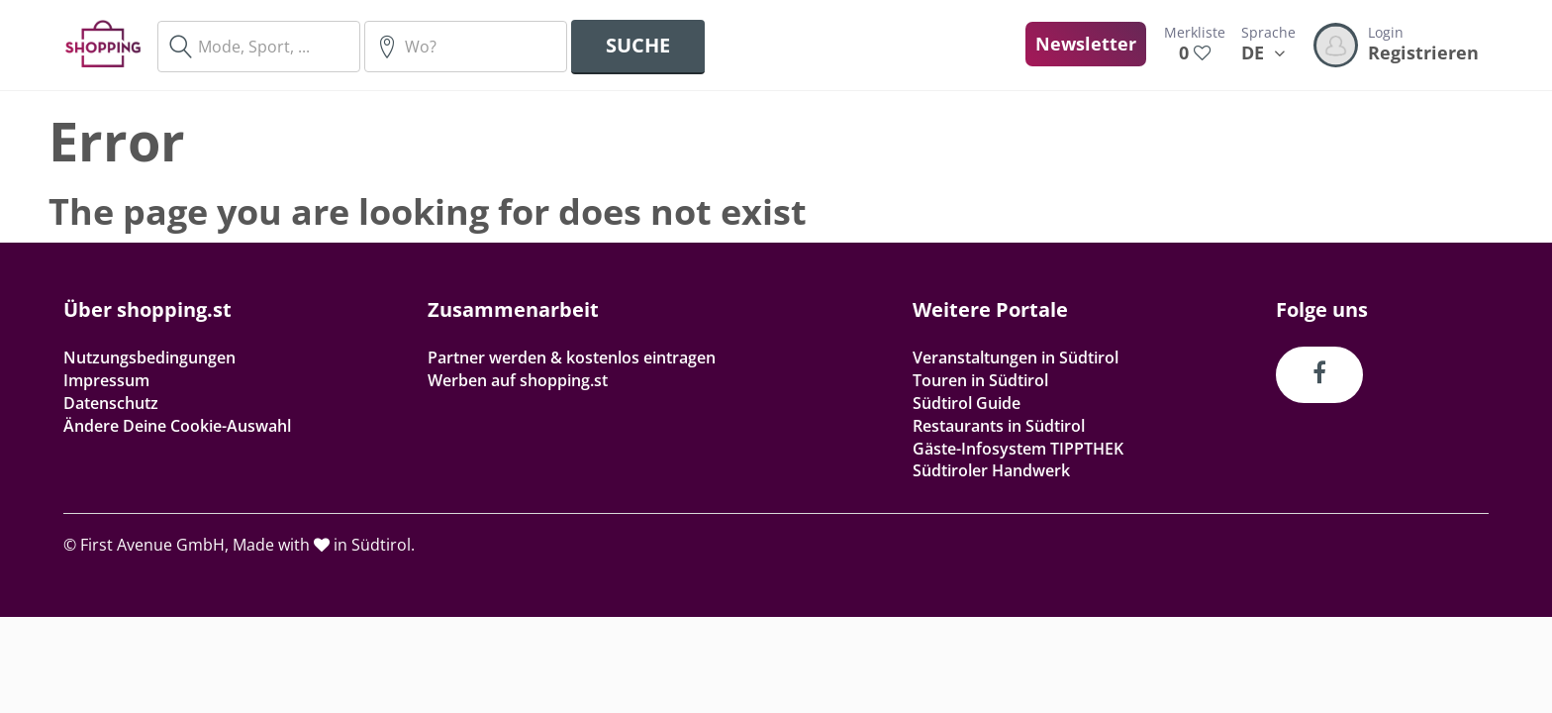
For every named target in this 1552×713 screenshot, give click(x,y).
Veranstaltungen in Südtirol (1015, 357)
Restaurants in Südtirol (999, 426)
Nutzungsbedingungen (149, 357)
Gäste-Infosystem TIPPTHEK (1018, 448)
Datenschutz (110, 403)
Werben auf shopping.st (518, 380)
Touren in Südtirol (980, 380)
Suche (638, 45)
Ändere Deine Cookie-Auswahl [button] (177, 426)
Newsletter (1085, 43)
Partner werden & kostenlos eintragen (572, 357)
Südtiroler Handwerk (991, 470)
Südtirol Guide (966, 403)
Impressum (106, 380)
